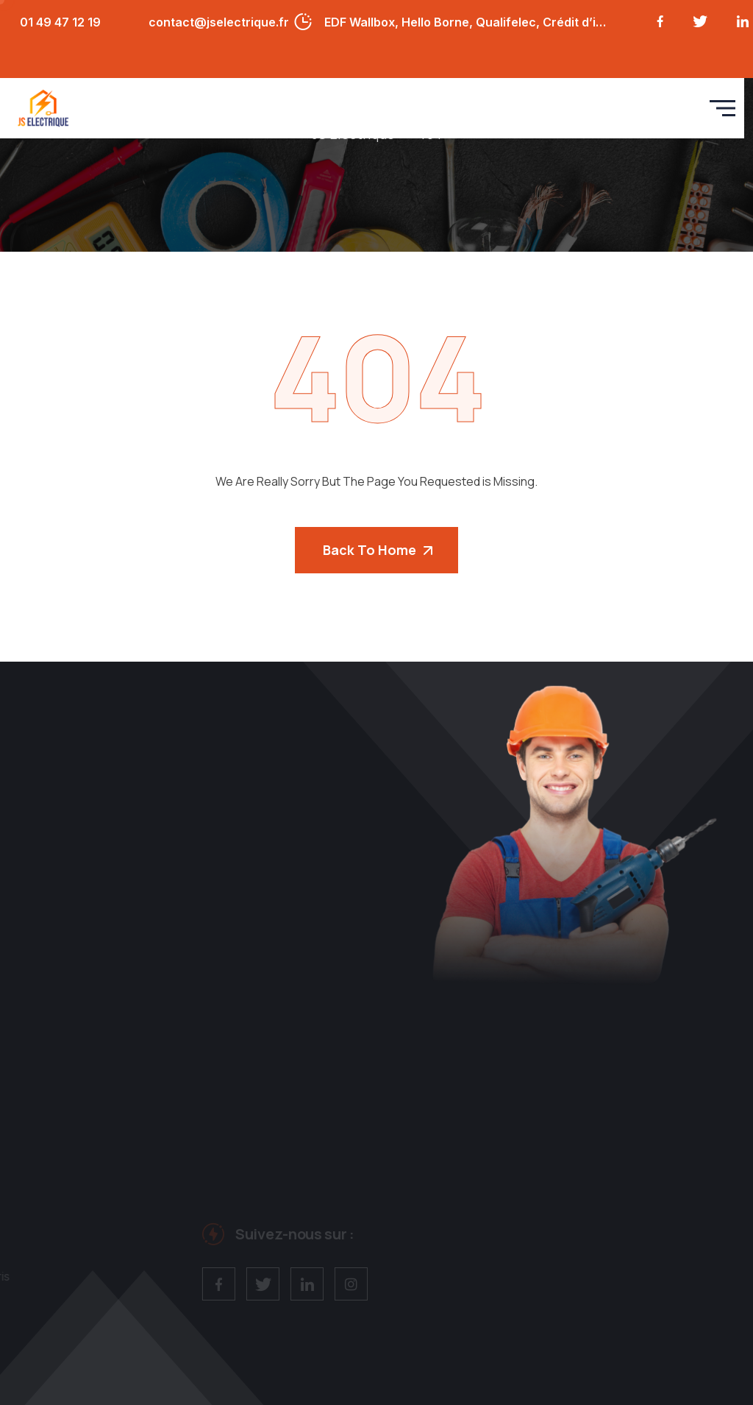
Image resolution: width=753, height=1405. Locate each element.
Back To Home (377, 550)
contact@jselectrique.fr (219, 22)
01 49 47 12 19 (60, 22)
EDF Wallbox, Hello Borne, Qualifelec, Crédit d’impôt (467, 22)
